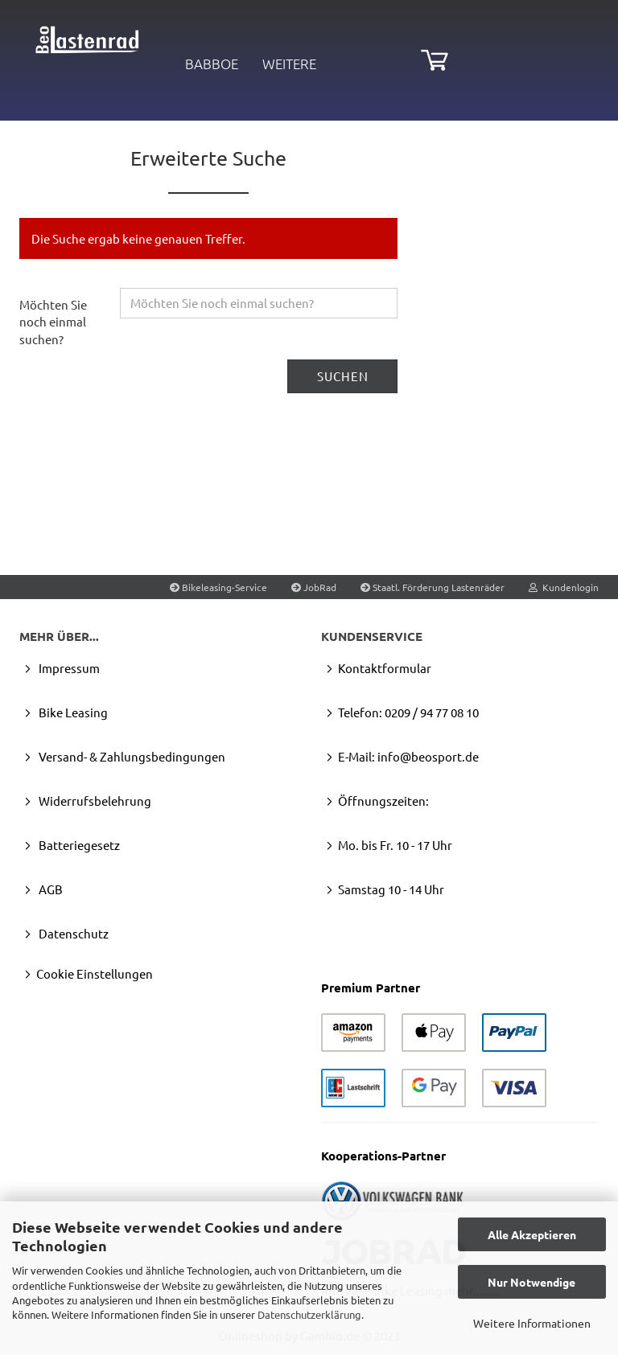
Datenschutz (72, 933)
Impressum (68, 667)
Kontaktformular (384, 667)
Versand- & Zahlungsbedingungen (130, 756)
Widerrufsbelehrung (93, 800)
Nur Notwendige (531, 1282)
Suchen (343, 376)
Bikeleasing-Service (218, 587)
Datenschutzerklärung (309, 1314)
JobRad (313, 587)
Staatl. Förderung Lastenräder (432, 587)
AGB (49, 889)
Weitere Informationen (532, 1323)
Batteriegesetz (78, 844)
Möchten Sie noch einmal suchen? (53, 322)
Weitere (289, 63)
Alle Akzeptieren (532, 1234)
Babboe (211, 63)
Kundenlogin (564, 587)
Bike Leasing (72, 712)
